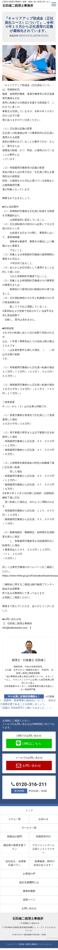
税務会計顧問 (14, 836)
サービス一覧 (29, 827)
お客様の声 (29, 873)
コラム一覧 (14, 819)
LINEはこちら (31, 743)
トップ (29, 810)
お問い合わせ (31, 765)
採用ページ (29, 899)
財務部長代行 (43, 836)
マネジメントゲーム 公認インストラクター (44, 849)
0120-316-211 (29, 788)
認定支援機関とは (29, 882)
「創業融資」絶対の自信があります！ (45, 863)
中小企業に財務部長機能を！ (24, 696)
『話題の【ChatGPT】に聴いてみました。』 (25, 707)
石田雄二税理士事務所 (17, 5)
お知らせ (43, 819)
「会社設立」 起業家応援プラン (14, 863)
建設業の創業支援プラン (14, 847)
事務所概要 (29, 891)
